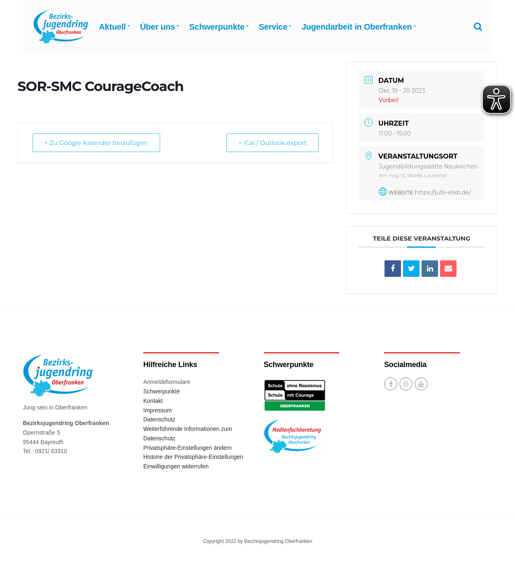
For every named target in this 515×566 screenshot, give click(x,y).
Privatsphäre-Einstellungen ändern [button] (187, 447)
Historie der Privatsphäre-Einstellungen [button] (193, 457)
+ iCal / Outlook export (272, 143)
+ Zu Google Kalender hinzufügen (96, 143)
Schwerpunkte (217, 26)
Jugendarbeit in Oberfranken (357, 26)
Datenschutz (159, 419)
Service (273, 26)
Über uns (157, 26)
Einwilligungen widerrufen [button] (176, 466)
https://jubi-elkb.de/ (443, 192)
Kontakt (153, 401)
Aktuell (112, 26)
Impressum (157, 410)
